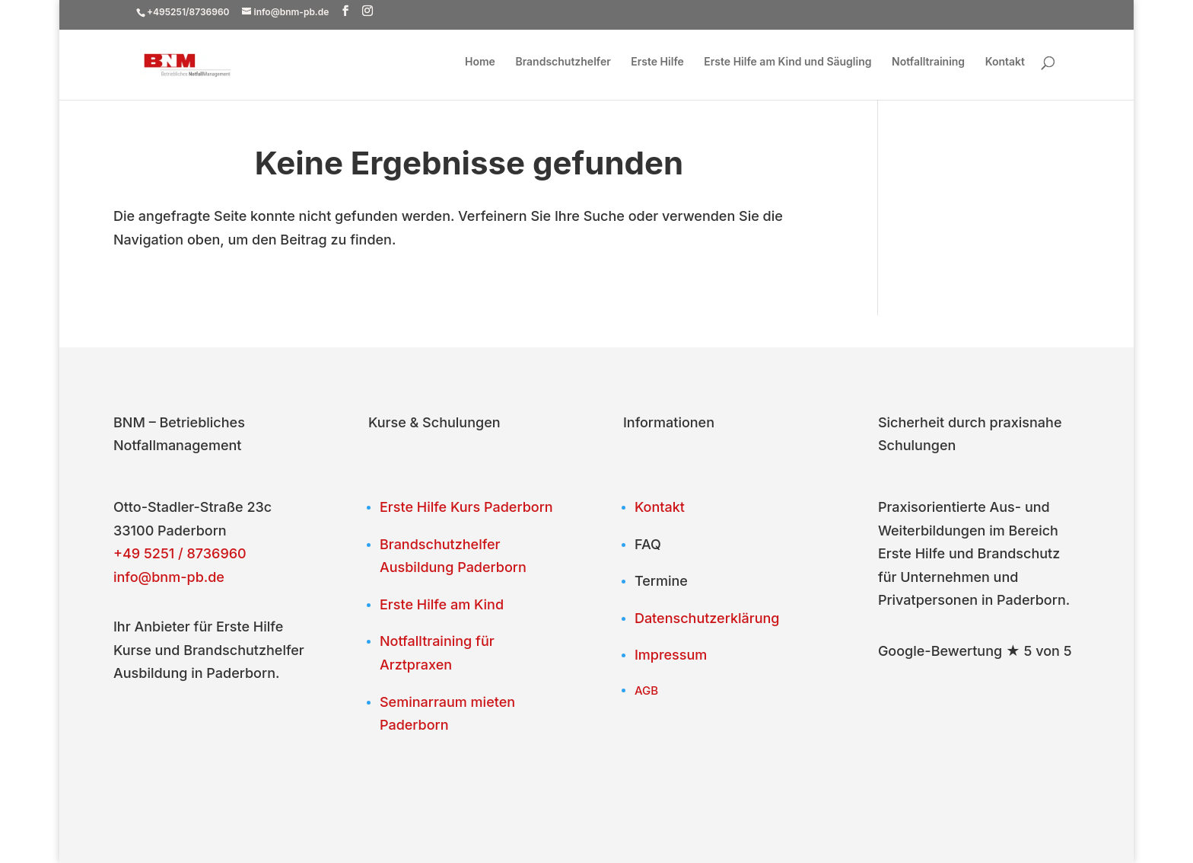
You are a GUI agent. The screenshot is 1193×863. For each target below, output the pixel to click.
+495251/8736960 (188, 12)
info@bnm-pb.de (168, 577)
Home (480, 62)
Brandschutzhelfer (562, 62)
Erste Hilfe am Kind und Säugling (787, 62)
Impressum (671, 655)
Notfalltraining (928, 62)
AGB (646, 690)
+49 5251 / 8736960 (180, 553)
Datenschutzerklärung (707, 618)
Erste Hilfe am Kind (442, 604)
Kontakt (1005, 62)
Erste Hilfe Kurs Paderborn (466, 507)
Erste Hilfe (657, 62)
